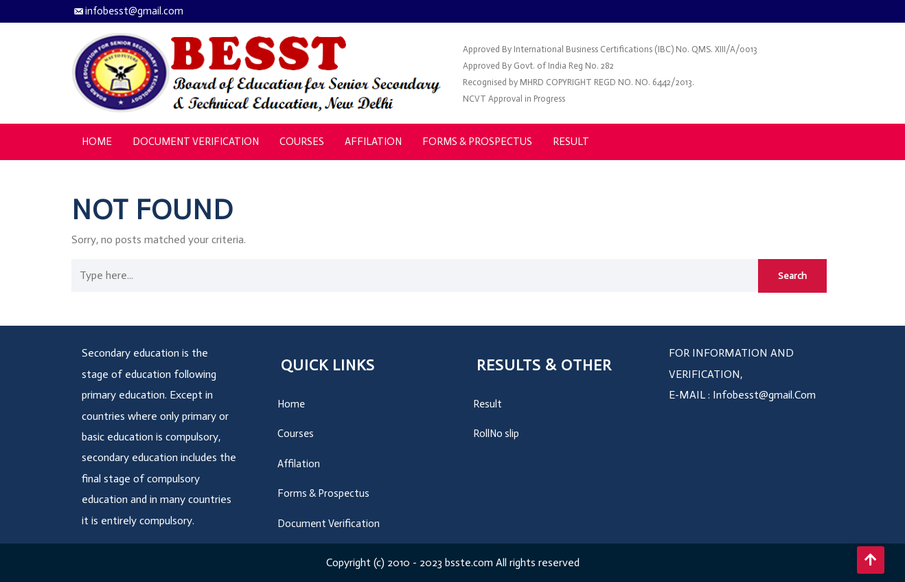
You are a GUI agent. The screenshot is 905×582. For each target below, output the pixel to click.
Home (97, 141)
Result (571, 141)
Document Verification (196, 141)
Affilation (373, 141)
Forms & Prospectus (477, 141)
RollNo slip (496, 433)
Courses (301, 141)
